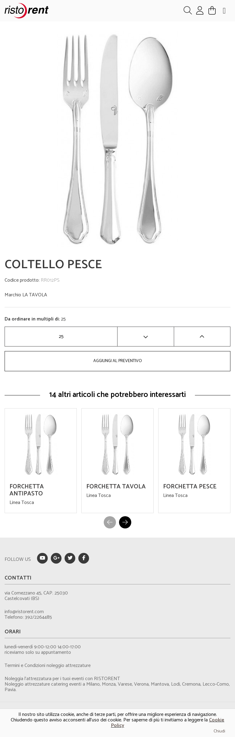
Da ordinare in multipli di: (33, 319)
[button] (125, 522)
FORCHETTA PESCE (190, 487)
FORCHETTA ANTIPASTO (26, 490)
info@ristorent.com (24, 612)
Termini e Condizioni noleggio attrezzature (48, 665)
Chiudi (219, 731)
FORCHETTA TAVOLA (116, 487)
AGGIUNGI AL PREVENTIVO (117, 361)
